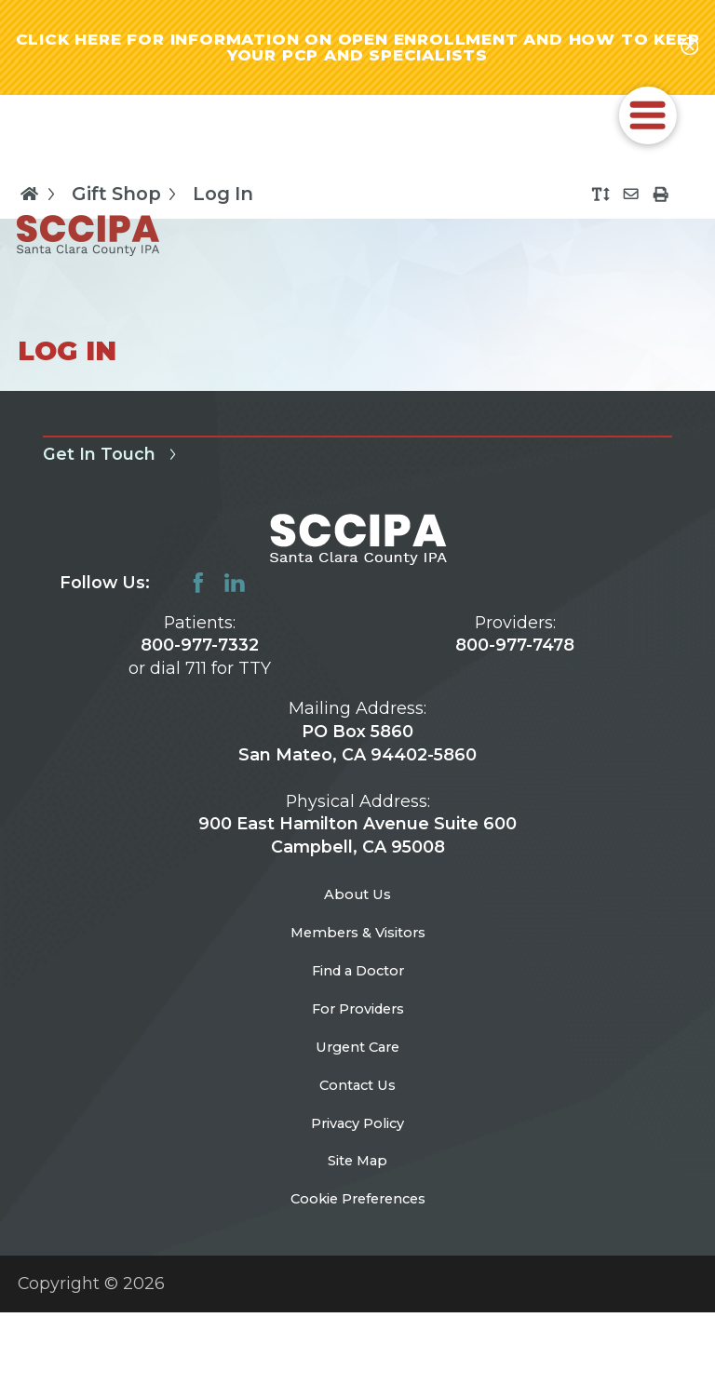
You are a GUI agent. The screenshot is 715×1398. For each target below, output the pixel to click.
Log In (223, 206)
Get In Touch (113, 466)
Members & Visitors (358, 957)
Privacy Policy (357, 1189)
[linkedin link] (234, 595)
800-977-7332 (200, 656)
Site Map (358, 1235)
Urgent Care (357, 1096)
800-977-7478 (514, 656)
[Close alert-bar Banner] (689, 53)
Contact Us (357, 1142)
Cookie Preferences (358, 1281)
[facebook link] (198, 595)
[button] (648, 127)
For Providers (357, 1049)
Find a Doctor (358, 1004)
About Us (358, 911)
